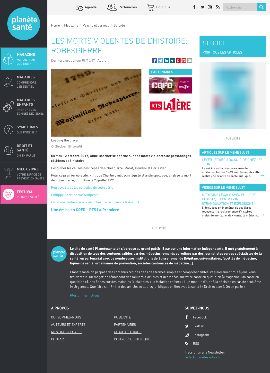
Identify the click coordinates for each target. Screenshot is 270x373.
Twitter (194, 326)
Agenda (90, 7)
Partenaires (127, 7)
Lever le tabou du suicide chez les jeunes (232, 162)
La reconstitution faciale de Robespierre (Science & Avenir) (95, 202)
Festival (30, 194)
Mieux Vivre (30, 173)
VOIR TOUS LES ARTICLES (222, 52)
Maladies (30, 81)
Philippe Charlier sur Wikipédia (74, 195)
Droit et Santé (30, 150)
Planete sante (23, 23)
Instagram (197, 335)
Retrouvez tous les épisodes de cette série (82, 187)
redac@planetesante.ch (202, 357)
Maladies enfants (30, 107)
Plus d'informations (85, 295)
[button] (154, 60)
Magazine (30, 59)
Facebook (196, 317)
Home (55, 25)
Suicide (119, 25)
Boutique (163, 7)
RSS (192, 343)
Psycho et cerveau (96, 25)
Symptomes (30, 129)
